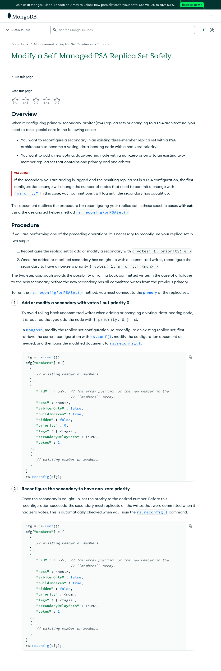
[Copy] (190, 355)
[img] (14, 78)
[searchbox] (122, 30)
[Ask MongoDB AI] (204, 30)
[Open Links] (211, 16)
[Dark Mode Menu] (212, 30)
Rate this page (21, 69)
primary (150, 290)
